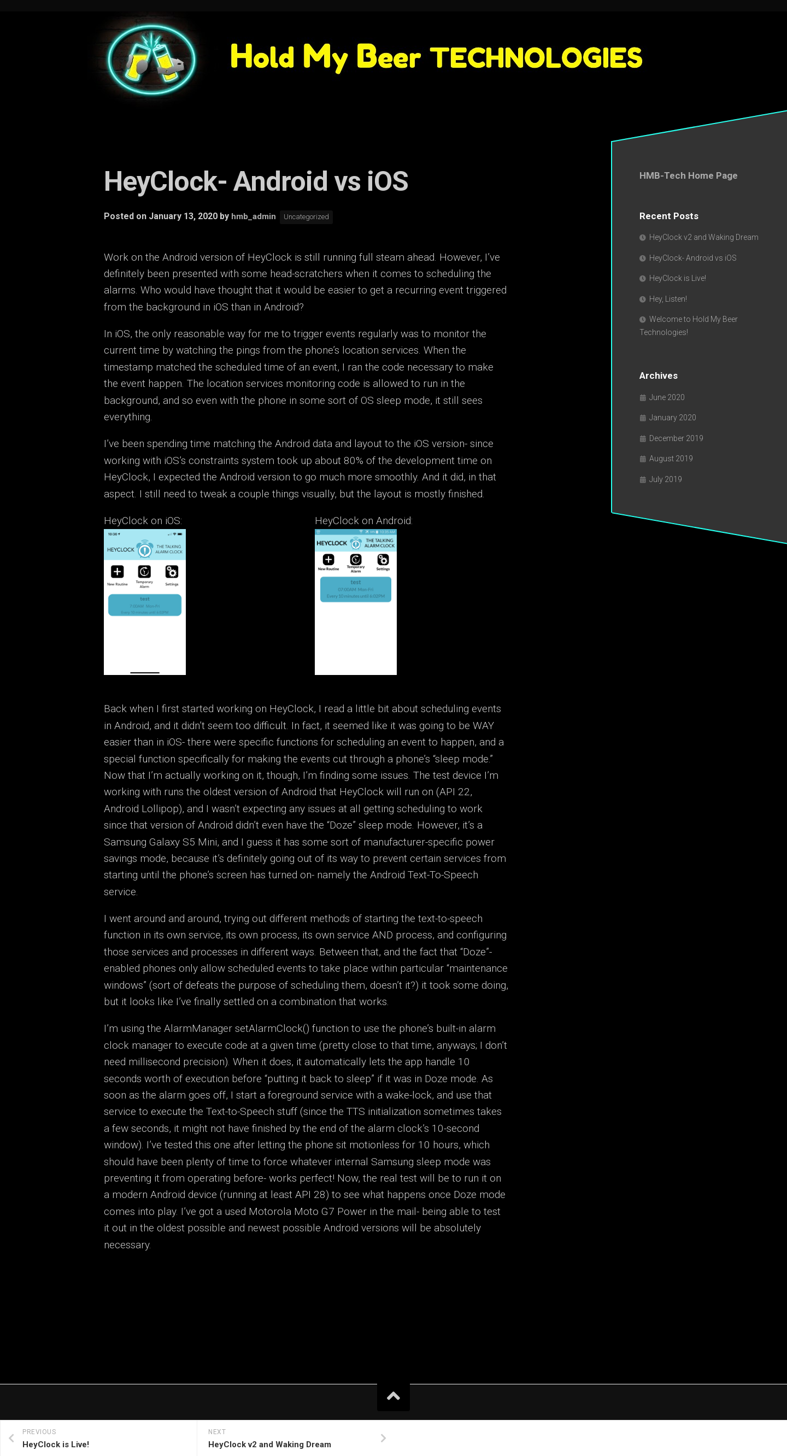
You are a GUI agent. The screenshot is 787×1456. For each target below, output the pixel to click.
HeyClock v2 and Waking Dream (704, 237)
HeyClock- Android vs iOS (693, 258)
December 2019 (676, 438)
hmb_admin (254, 217)
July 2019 (665, 479)
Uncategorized (311, 217)
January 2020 (672, 417)
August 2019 (671, 458)
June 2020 (667, 397)
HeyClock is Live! (677, 278)
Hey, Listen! (668, 299)
